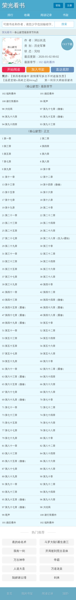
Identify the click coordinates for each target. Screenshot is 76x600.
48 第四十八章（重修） (52, 315)
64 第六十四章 (47, 376)
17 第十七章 (8, 200)
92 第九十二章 (47, 484)
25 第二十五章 (9, 230)
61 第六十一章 (9, 369)
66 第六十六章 (47, 384)
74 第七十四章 (47, 415)
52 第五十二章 (47, 330)
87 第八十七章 (9, 468)
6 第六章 (44, 153)
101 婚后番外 (47, 93)
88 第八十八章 (47, 468)
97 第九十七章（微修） (52, 109)
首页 (9, 593)
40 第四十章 (46, 284)
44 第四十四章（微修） (52, 299)
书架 (66, 15)
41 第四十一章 (9, 292)
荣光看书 (13, 5)
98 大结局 (7, 109)
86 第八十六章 (47, 461)
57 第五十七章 (9, 353)
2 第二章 (44, 138)
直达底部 (62, 69)
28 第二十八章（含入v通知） (55, 238)
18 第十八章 (46, 200)
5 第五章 (6, 153)
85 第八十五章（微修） (14, 461)
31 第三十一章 (9, 253)
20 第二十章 (46, 207)
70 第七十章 (46, 399)
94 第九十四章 (9, 124)
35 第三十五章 (9, 269)
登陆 (58, 5)
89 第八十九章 (9, 476)
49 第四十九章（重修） (14, 322)
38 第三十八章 (47, 276)
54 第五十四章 (47, 338)
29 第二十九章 (9, 246)
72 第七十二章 (47, 407)
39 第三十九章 (9, 284)
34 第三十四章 (47, 261)
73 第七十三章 (9, 415)
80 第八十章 (46, 438)
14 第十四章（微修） (51, 184)
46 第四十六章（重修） (52, 307)
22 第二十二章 (47, 215)
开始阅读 (13, 69)
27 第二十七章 (9, 238)
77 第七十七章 (9, 430)
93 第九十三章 (47, 124)
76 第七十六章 (47, 422)
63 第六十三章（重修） (14, 376)
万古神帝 (19, 559)
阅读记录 (46, 15)
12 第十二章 (46, 176)
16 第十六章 (46, 192)
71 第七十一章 (9, 407)
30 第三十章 (46, 246)
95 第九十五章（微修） (52, 116)
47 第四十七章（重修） (14, 315)
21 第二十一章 (9, 215)
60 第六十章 (46, 361)
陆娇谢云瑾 (19, 577)
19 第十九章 (8, 207)
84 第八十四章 (47, 453)
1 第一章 (6, 138)
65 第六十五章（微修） (14, 384)
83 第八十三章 (9, 453)
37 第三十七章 (9, 276)
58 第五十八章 (47, 353)
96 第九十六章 (9, 116)
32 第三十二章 (47, 253)
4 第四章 (44, 146)
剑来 (57, 577)
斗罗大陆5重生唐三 (57, 542)
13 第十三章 (8, 184)
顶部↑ (66, 593)
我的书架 (27, 593)
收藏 (27, 15)
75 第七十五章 (9, 422)
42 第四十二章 (47, 292)
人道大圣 (19, 568)
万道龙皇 (56, 568)
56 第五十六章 (47, 345)
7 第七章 (6, 161)
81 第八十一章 (9, 445)
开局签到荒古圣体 (56, 550)
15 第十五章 (8, 192)
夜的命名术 (19, 542)
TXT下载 (67, 44)
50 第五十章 (46, 322)
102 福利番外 (47, 62)
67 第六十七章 (9, 392)
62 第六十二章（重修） (52, 369)
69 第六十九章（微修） (14, 399)
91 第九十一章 (9, 484)
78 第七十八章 (47, 430)
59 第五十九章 (9, 361)
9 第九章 (6, 169)
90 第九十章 (46, 476)
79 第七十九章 (9, 438)
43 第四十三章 (9, 299)
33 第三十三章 (9, 261)
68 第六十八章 (47, 392)
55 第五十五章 (9, 345)
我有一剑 (19, 550)
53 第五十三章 (9, 338)
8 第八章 (44, 161)
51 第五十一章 (9, 330)
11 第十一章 (8, 176)
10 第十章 (45, 169)
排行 (10, 15)
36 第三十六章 (47, 269)
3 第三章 (6, 146)
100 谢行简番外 (10, 101)
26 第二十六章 (47, 230)
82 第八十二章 (47, 445)
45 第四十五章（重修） (14, 307)
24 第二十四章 (47, 223)
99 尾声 (44, 101)
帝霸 (57, 559)
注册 (69, 5)
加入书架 (37, 69)
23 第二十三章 (9, 223)
